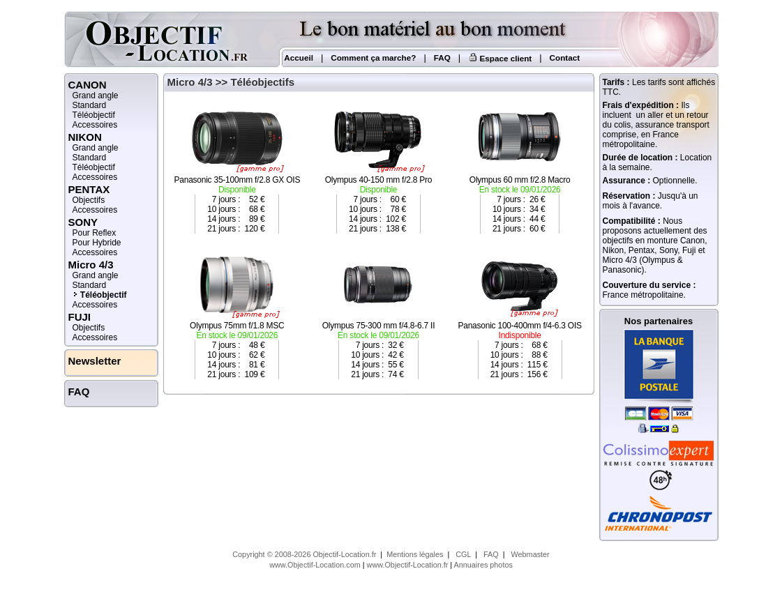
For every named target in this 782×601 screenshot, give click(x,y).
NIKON (85, 137)
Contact (565, 57)
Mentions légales (414, 554)
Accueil (298, 57)
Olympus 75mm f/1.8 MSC (237, 314)
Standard (90, 105)
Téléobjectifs (262, 82)
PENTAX (89, 189)
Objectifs (89, 200)
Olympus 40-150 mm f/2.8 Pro (378, 168)
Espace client (500, 58)
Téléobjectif (94, 115)
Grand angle (96, 95)
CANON (87, 85)
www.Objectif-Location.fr (408, 565)
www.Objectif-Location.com (315, 565)
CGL (463, 554)
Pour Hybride (97, 243)
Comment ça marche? (373, 57)
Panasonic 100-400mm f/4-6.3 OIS (520, 314)
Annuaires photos (483, 565)
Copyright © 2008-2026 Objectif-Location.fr (304, 554)
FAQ (442, 57)
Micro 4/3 (91, 265)
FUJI (79, 317)
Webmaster (530, 554)
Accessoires (95, 125)
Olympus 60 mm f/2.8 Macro (520, 168)
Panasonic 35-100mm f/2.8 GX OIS (237, 168)
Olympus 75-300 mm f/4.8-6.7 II (378, 314)
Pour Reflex (94, 233)
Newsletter (94, 361)
